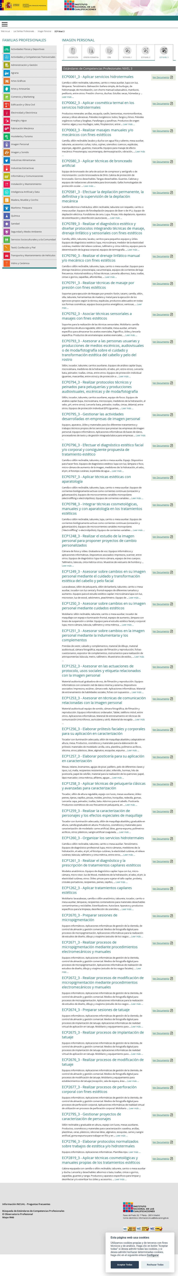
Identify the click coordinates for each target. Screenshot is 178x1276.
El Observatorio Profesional (17, 1214)
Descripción (72, 57)
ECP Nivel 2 (145, 57)
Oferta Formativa (91, 57)
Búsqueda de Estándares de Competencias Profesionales (33, 1211)
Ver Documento (161, 77)
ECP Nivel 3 (163, 57)
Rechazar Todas (155, 1264)
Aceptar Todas (124, 1264)
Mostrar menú (4, 24)
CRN (109, 57)
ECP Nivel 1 (127, 57)
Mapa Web (8, 1217)
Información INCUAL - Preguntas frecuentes (26, 1204)
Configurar (153, 1255)
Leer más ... (68, 96)
